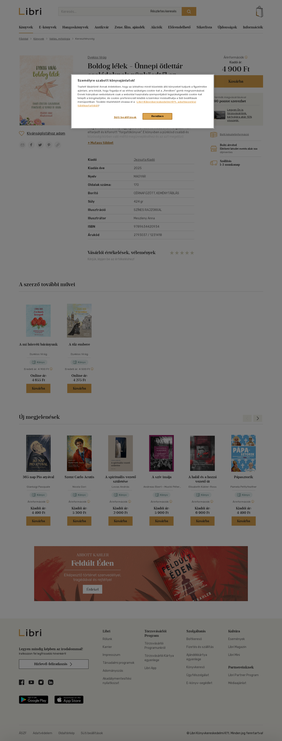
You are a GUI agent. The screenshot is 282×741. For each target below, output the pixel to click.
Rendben (157, 116)
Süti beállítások (125, 117)
